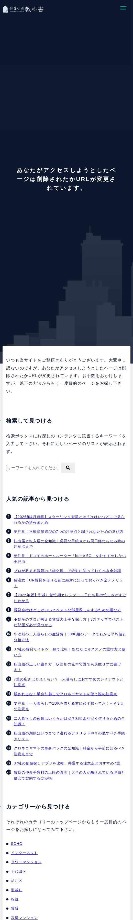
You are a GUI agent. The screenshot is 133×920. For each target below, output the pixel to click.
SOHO (17, 844)
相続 (15, 899)
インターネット (24, 853)
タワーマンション (26, 862)
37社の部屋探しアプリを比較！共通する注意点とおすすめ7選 (67, 763)
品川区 (17, 881)
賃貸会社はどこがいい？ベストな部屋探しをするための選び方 (67, 610)
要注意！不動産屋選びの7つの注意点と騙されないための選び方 (69, 531)
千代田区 (18, 871)
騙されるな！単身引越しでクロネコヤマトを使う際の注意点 (65, 694)
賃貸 (15, 908)
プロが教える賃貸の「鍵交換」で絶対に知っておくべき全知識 (67, 571)
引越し (17, 890)
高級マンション (24, 918)
